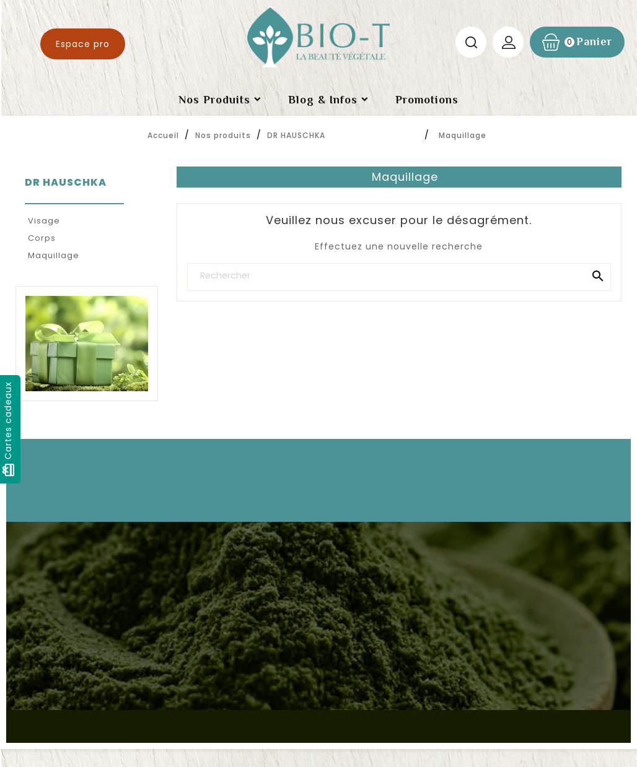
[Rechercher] (399, 276)
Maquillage (53, 255)
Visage (44, 221)
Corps (42, 238)
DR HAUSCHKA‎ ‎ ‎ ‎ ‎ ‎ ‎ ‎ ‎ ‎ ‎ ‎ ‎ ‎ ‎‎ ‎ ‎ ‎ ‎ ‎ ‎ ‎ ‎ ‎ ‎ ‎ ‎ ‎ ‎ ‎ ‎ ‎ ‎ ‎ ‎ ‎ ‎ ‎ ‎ (73, 189)
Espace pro (83, 44)
